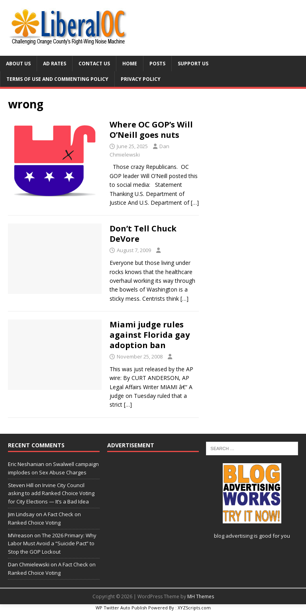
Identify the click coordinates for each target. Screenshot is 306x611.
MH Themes (200, 596)
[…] (195, 202)
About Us (18, 63)
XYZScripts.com (194, 608)
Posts (157, 63)
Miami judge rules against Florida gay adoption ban (150, 335)
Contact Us (94, 63)
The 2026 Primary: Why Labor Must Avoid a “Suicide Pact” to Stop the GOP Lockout (52, 544)
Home (129, 63)
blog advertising (233, 535)
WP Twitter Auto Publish (121, 608)
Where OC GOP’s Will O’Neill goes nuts (151, 129)
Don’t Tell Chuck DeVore (143, 233)
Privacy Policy (141, 79)
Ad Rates (54, 63)
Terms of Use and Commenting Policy (57, 79)
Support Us (193, 63)
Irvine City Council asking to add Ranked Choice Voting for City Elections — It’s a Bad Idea (51, 493)
